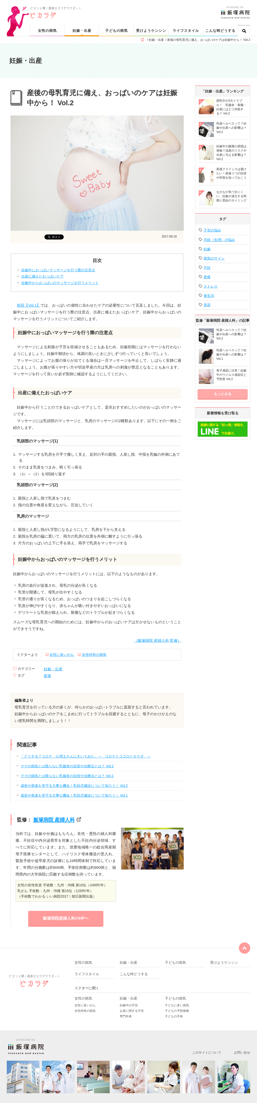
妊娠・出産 (82, 31)
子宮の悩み (212, 230)
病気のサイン (214, 258)
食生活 (209, 296)
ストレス (211, 286)
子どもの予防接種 (177, 1011)
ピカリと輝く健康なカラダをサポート (140, 8)
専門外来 (126, 1016)
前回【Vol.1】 (28, 305)
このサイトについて (206, 1052)
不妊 (207, 268)
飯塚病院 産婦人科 (54, 819)
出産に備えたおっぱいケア (42, 276)
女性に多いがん (61, 655)
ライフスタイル (186, 31)
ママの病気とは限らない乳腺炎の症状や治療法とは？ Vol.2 (67, 766)
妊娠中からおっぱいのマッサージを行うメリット (60, 283)
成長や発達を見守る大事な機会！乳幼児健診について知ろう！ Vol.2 (74, 786)
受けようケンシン (151, 31)
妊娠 (207, 249)
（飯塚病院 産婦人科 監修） (157, 640)
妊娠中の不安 (129, 1005)
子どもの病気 (116, 31)
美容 (207, 305)
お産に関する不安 (132, 1011)
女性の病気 (47, 31)
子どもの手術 (174, 1016)
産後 (47, 676)
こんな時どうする (220, 31)
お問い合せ (242, 1052)
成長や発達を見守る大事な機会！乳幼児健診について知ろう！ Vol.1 (74, 795)
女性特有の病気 (94, 655)
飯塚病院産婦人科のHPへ (66, 918)
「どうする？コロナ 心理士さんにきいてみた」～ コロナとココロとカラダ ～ (86, 756)
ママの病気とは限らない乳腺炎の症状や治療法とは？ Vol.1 (67, 776)
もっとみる (222, 394)
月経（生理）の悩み (219, 240)
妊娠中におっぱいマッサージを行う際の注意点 (58, 270)
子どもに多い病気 (177, 1005)
